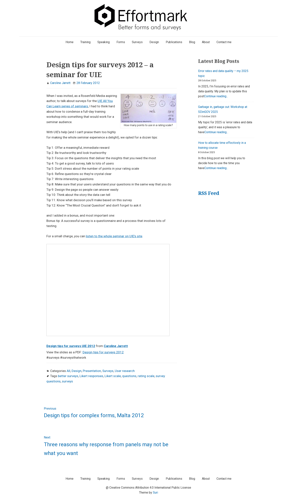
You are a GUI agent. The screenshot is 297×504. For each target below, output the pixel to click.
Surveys (107, 371)
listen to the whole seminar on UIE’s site (114, 236)
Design (76, 371)
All (68, 371)
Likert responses (91, 376)
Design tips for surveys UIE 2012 (70, 346)
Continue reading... (216, 96)
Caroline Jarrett (116, 346)
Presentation (92, 371)
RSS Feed (208, 193)
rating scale (146, 376)
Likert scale (113, 376)
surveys (67, 381)
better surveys (68, 376)
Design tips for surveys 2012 (103, 352)
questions (129, 376)
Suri (155, 492)
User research (125, 371)
